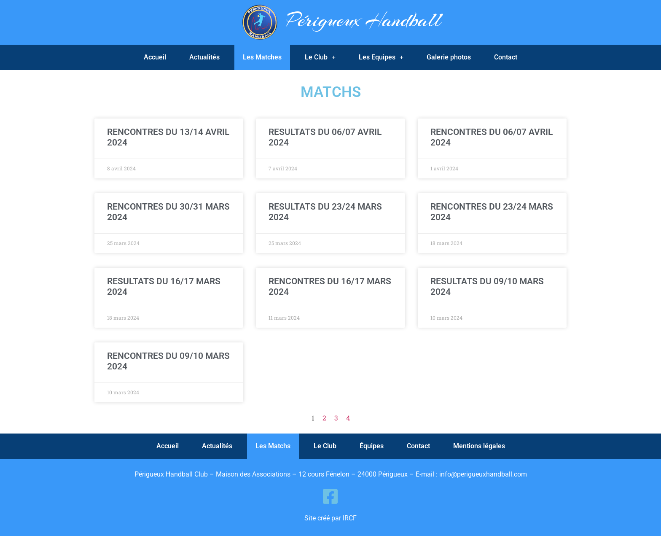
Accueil (155, 57)
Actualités (204, 57)
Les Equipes (381, 57)
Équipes (372, 446)
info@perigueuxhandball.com (483, 474)
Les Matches (262, 57)
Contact (505, 57)
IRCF (350, 518)
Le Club (320, 57)
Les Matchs (272, 446)
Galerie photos (449, 57)
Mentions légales (479, 446)
